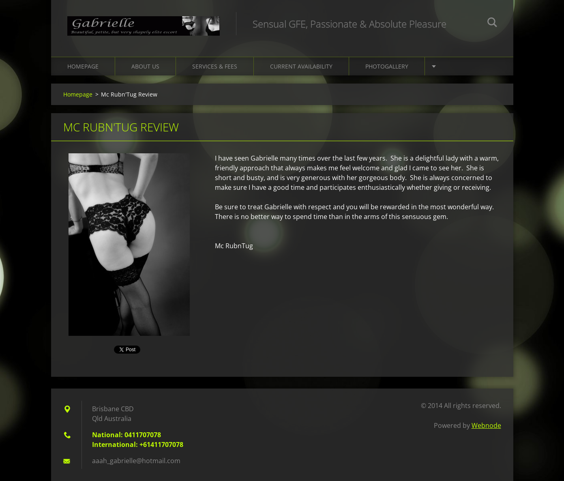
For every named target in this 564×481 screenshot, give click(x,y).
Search (492, 23)
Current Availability (301, 66)
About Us (145, 66)
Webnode (486, 425)
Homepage (83, 66)
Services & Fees (214, 66)
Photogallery (386, 66)
